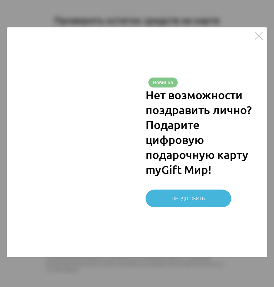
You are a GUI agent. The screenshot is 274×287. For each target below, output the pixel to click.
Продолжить (188, 198)
